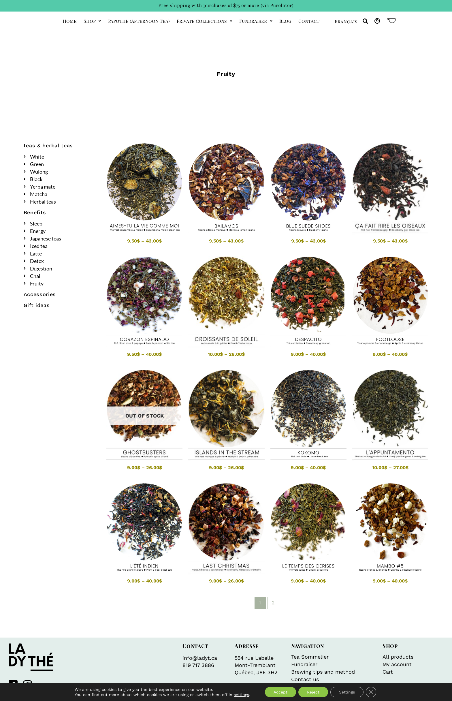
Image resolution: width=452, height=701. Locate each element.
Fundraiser (255, 21)
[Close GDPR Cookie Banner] (371, 692)
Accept (280, 692)
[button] (365, 21)
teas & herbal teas (48, 145)
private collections (204, 21)
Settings (347, 692)
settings (241, 694)
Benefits (35, 212)
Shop (92, 21)
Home (70, 21)
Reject (313, 692)
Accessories (40, 294)
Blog (285, 21)
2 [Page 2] (273, 602)
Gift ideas (37, 305)
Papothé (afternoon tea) (139, 21)
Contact (308, 21)
